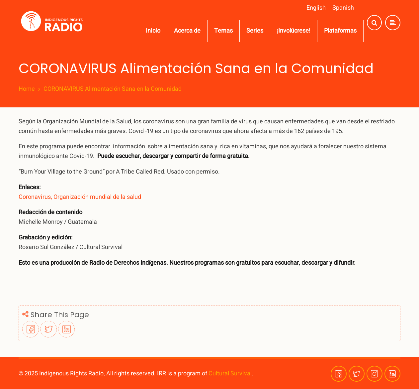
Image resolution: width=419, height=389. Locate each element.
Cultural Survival (230, 373)
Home (27, 89)
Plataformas (340, 30)
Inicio (153, 30)
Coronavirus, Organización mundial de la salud (80, 197)
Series (254, 30)
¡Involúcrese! (293, 30)
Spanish (343, 7)
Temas (223, 30)
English (316, 7)
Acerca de (187, 30)
